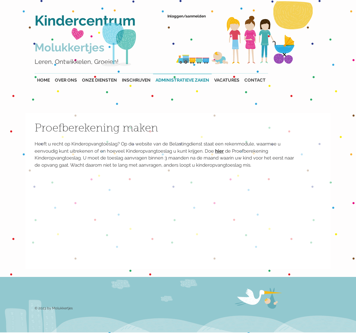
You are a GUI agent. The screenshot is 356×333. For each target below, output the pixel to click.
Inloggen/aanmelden (186, 16)
